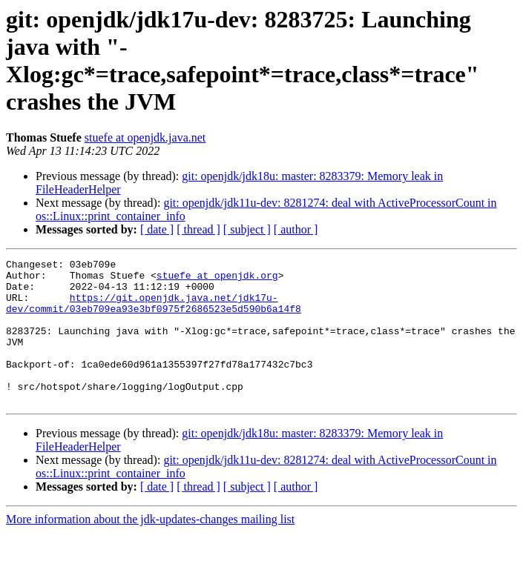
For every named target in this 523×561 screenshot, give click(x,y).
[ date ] (157, 229)
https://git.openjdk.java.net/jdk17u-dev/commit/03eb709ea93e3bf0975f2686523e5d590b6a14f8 (153, 312)
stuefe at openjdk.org (217, 279)
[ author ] (296, 229)
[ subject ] (247, 229)
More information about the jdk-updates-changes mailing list (150, 548)
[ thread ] (198, 229)
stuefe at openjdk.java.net (145, 137)
